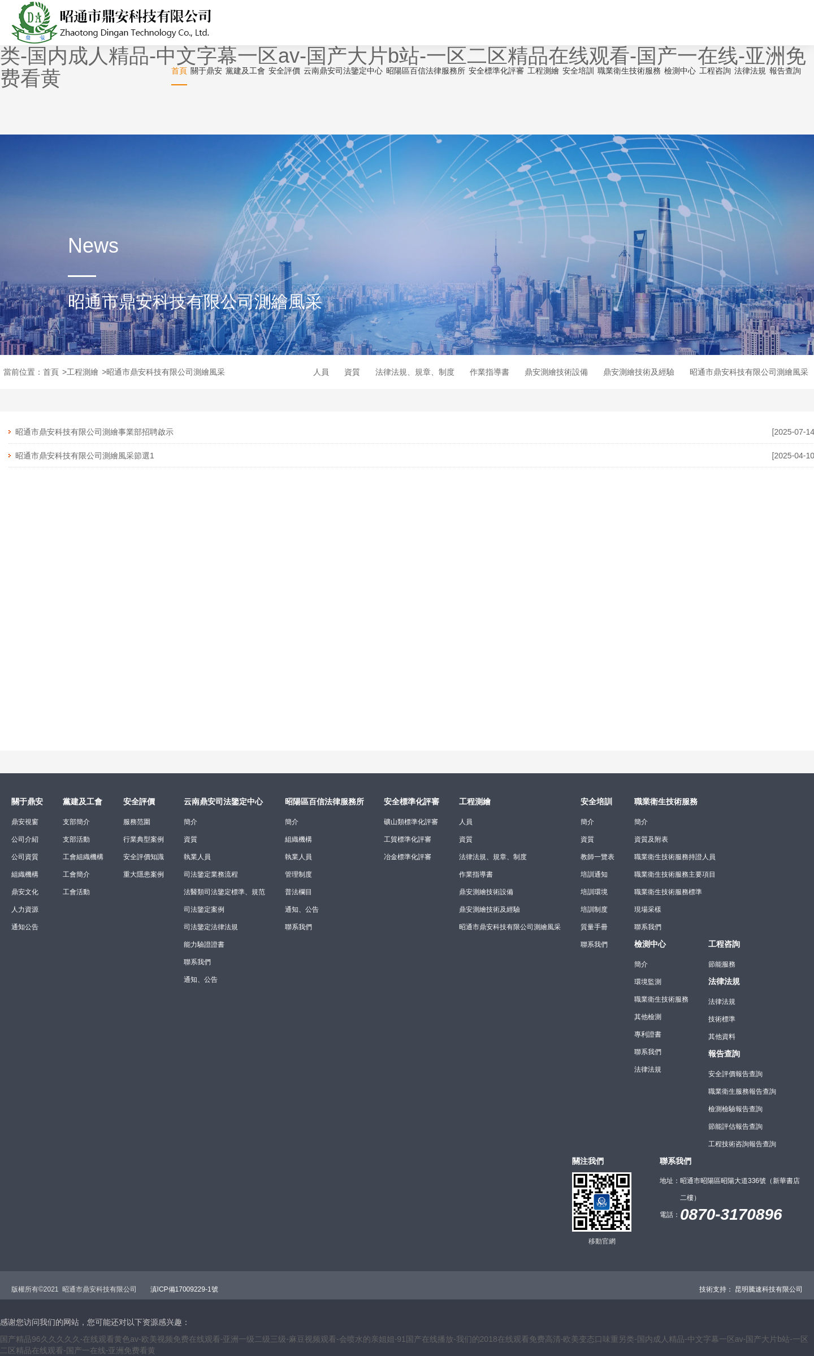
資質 (352, 371)
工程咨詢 (724, 943)
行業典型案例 (143, 839)
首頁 (51, 371)
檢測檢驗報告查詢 (735, 1109)
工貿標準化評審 (407, 839)
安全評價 (139, 801)
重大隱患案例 (143, 874)
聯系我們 (197, 962)
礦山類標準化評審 (411, 822)
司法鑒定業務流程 (211, 874)
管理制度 (298, 874)
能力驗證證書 (204, 944)
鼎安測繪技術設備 (556, 371)
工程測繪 (82, 371)
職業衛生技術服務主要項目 (675, 874)
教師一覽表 (597, 857)
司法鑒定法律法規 (211, 927)
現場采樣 (647, 909)
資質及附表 (651, 839)
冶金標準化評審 (407, 857)
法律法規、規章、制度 (414, 371)
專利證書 (647, 1034)
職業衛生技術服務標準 (668, 892)
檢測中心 (650, 943)
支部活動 (76, 839)
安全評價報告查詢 (735, 1074)
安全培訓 (596, 801)
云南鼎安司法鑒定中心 (223, 801)
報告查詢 (724, 1053)
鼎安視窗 (24, 822)
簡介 (190, 822)
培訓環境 (594, 892)
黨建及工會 (82, 801)
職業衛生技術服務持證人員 (675, 857)
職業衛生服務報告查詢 (742, 1091)
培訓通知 (594, 874)
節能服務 (721, 964)
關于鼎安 (27, 801)
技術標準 (721, 1019)
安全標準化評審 (411, 801)
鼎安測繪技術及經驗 (638, 371)
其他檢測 (647, 1017)
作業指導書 (489, 371)
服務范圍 (136, 822)
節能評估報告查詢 (735, 1126)
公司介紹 (24, 839)
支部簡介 (76, 822)
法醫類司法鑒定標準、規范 (224, 892)
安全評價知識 (143, 857)
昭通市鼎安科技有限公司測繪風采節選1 (84, 455)
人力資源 (24, 909)
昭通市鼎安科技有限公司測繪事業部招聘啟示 (94, 431)
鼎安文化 (24, 892)
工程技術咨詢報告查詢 (742, 1144)
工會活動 (76, 892)
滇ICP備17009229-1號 (184, 1289)
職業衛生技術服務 (666, 801)
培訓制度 (594, 909)
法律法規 (647, 1069)
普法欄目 (298, 892)
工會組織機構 (83, 857)
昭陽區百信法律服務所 (324, 801)
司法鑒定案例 (204, 909)
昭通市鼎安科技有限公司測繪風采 (165, 371)
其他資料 (721, 1037)
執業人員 (197, 857)
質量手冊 (594, 927)
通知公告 (24, 927)
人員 (321, 371)
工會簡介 (76, 874)
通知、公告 (201, 980)
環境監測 (647, 982)
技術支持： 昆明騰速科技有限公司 (751, 1289)
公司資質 (24, 857)
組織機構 (24, 874)
